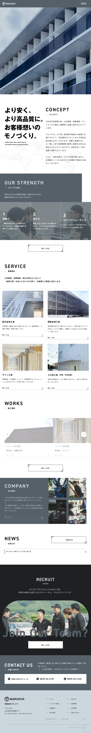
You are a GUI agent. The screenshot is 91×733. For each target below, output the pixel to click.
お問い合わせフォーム (18, 679)
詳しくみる (8, 517)
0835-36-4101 (45, 678)
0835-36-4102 (73, 678)
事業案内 (52, 708)
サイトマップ (65, 719)
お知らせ (74, 699)
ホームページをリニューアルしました (18, 551)
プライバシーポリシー (51, 719)
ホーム (52, 699)
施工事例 (52, 713)
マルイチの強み (54, 704)
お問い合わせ (75, 713)
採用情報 (74, 704)
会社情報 (74, 708)
